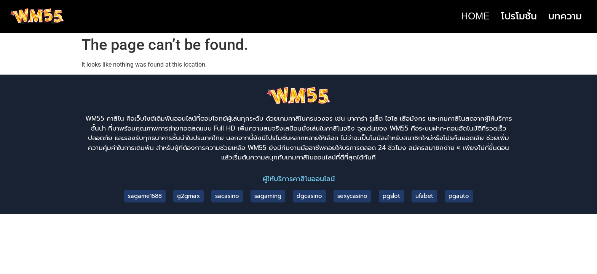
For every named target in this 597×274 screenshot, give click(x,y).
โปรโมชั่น (519, 16)
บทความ (565, 16)
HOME (475, 16)
